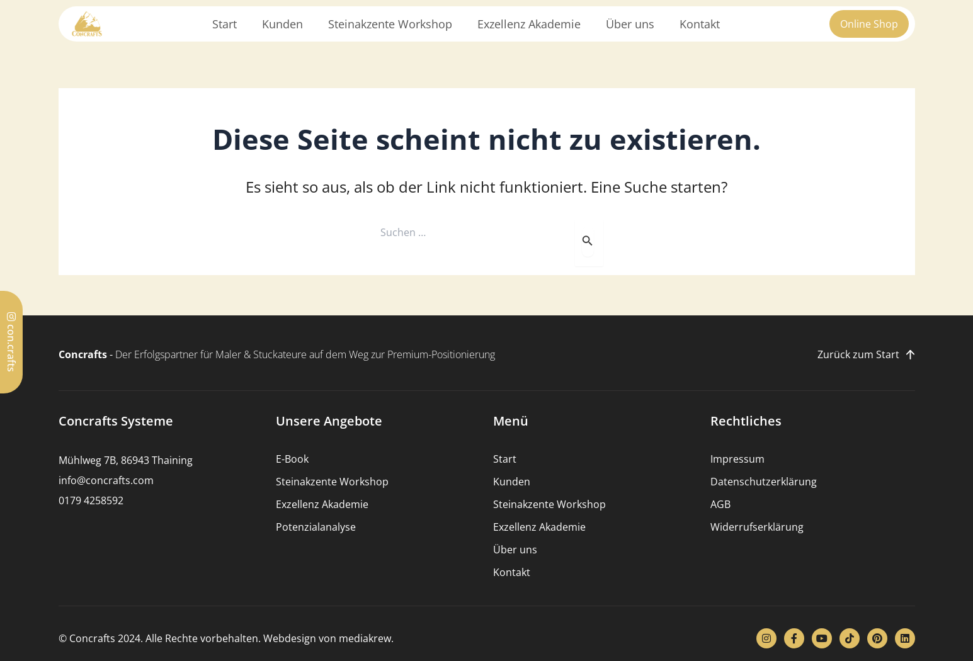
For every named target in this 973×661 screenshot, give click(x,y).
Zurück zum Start (858, 354)
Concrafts (83, 354)
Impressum (737, 459)
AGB (720, 504)
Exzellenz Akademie (529, 23)
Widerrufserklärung (757, 527)
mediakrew (365, 638)
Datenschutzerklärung (763, 482)
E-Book (292, 459)
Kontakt (700, 23)
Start (224, 23)
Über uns (630, 23)
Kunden (282, 23)
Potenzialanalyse (316, 527)
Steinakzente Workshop (390, 23)
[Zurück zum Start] (910, 354)
